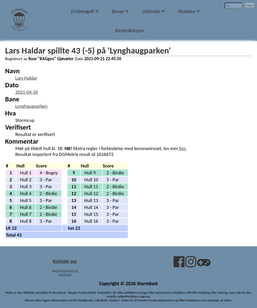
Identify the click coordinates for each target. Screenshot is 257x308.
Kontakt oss (65, 261)
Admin (249, 5)
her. (182, 148)
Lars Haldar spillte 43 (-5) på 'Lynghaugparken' (88, 50)
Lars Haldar (26, 78)
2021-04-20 (26, 92)
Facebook (64, 274)
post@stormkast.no (65, 270)
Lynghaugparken (31, 106)
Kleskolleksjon (129, 30)
